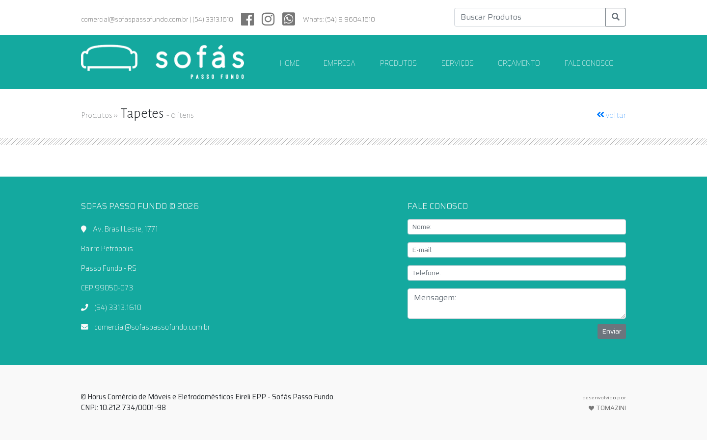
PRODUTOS (398, 63)
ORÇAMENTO (519, 63)
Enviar (612, 331)
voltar (611, 115)
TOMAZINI (604, 403)
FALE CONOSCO (589, 63)
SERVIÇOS (457, 63)
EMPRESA (339, 63)
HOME (293, 63)
